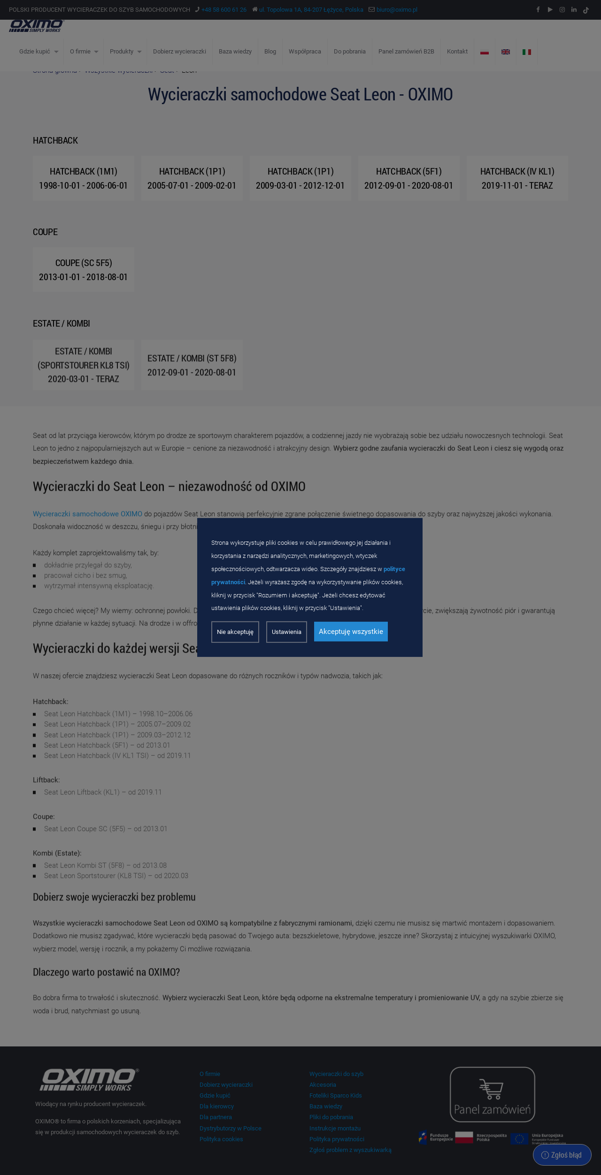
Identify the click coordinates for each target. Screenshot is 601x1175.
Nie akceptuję (235, 631)
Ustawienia (286, 631)
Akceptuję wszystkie (351, 631)
